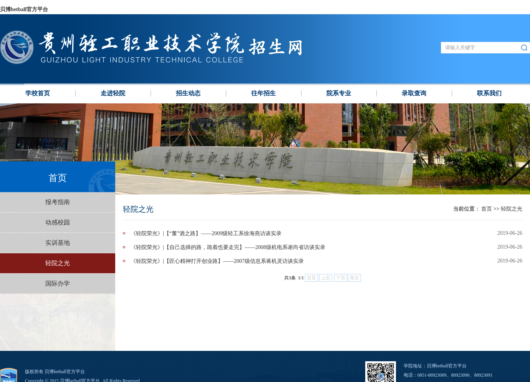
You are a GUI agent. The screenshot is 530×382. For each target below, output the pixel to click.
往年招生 (263, 93)
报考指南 (57, 202)
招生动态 (188, 93)
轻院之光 (57, 263)
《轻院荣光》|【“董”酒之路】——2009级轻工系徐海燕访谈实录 (206, 233)
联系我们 (489, 93)
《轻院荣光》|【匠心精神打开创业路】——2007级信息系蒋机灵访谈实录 (217, 261)
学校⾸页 (37, 93)
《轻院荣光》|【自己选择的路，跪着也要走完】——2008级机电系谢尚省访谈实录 (228, 247)
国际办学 (57, 283)
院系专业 (338, 93)
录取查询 (414, 93)
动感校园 (57, 222)
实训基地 (57, 242)
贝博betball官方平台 (24, 9)
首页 (486, 209)
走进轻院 (113, 93)
